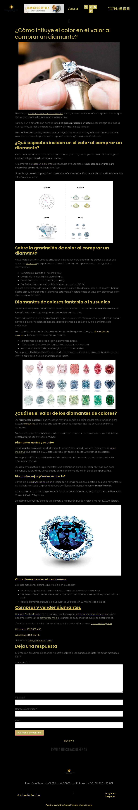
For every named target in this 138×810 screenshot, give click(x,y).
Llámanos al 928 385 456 (28, 629)
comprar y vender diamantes (92, 614)
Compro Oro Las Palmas (28, 614)
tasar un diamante (42, 163)
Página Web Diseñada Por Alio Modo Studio (69, 805)
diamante (31, 263)
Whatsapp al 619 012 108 (27, 635)
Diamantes (40, 640)
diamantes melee (49, 617)
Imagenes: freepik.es (110, 795)
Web (17, 720)
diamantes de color (41, 481)
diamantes (29, 423)
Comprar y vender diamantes (48, 607)
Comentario (22, 663)
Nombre (20, 698)
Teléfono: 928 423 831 (119, 9)
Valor (49, 640)
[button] (69, 21)
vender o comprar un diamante (45, 113)
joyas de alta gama (101, 623)
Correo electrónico (26, 709)
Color (30, 640)
